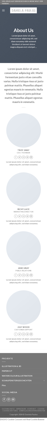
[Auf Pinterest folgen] (27, 157)
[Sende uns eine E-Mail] (23, 157)
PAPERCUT (7, 371)
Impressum (21, 409)
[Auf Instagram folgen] (9, 400)
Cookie (41, 409)
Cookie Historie (10, 411)
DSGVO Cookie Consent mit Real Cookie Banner (22, 419)
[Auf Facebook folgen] (16, 157)
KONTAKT (31, 409)
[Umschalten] (44, 380)
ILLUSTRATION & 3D (11, 366)
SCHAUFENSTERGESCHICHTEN (16, 380)
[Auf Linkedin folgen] (31, 157)
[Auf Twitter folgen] (19, 157)
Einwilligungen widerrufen (32, 411)
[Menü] (3, 10)
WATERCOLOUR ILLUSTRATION (17, 376)
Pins (4, 385)
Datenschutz (8, 409)
